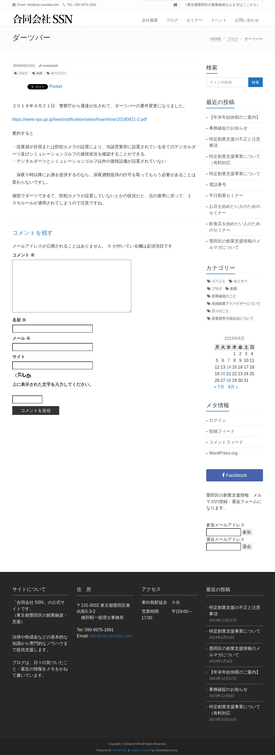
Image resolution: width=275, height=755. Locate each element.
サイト (18, 356)
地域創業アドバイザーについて (236, 304)
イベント (219, 20)
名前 (19, 320)
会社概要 (150, 20)
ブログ (172, 20)
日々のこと (220, 311)
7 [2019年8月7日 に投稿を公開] (229, 360)
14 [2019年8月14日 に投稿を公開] (228, 367)
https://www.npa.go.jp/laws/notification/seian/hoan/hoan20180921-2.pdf (79, 119)
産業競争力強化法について (232, 318)
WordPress (120, 750)
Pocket (55, 86)
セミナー (194, 20)
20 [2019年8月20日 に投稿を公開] (223, 374)
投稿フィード (222, 431)
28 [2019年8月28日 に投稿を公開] (228, 380)
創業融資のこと (224, 296)
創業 (39, 73)
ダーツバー (58, 73)
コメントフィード (226, 442)
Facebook (234, 475)
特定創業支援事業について (234, 173)
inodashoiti (50, 66)
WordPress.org (223, 453)
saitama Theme (140, 750)
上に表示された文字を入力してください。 (52, 384)
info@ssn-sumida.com (43, 5)
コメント (23, 255)
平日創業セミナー (226, 195)
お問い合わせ (247, 20)
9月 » (233, 387)
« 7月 (219, 387)
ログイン (217, 420)
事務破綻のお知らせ (228, 128)
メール (21, 338)
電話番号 (217, 184)
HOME (215, 39)
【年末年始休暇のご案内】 (234, 117)
